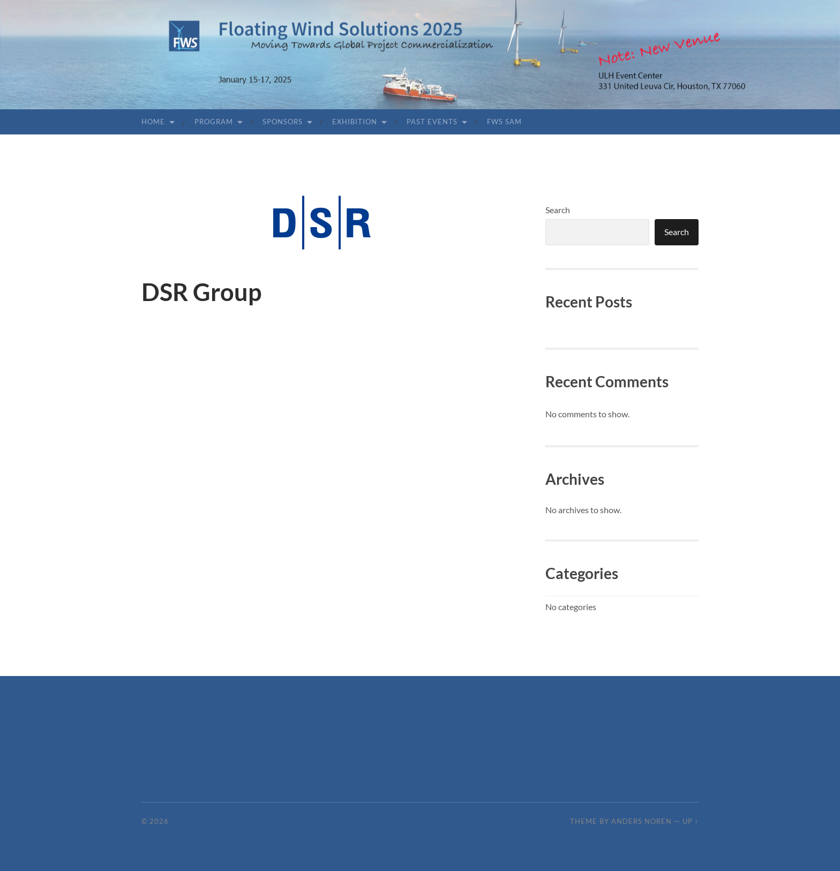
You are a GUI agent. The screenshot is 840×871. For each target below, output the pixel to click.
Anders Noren (641, 821)
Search (557, 210)
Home (153, 121)
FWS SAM (504, 121)
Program (213, 121)
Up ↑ (690, 821)
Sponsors (282, 121)
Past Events (432, 121)
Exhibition (354, 121)
